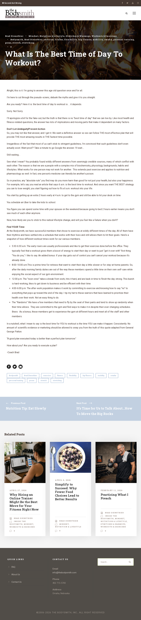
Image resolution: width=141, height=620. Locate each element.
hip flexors (85, 39)
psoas (8, 42)
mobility (98, 39)
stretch (16, 42)
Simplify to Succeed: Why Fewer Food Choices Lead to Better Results (67, 491)
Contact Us (16, 582)
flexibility (70, 39)
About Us (15, 574)
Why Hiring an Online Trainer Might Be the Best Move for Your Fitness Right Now (24, 502)
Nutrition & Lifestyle (52, 36)
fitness (59, 39)
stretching (28, 42)
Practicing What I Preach (114, 496)
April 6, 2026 (63, 480)
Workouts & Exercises (104, 36)
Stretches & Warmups (78, 36)
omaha (108, 39)
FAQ (13, 567)
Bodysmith (16, 39)
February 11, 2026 (112, 490)
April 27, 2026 (18, 490)
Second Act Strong (11, 3)
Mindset (33, 36)
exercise (49, 39)
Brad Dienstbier (14, 36)
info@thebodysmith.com (64, 572)
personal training (123, 39)
